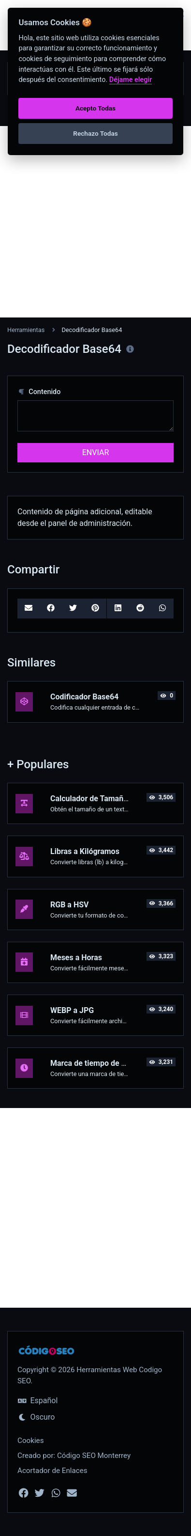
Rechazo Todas (95, 133)
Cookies (30, 1440)
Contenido (38, 392)
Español (38, 1400)
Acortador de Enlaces (52, 1470)
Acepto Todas (95, 108)
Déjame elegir (130, 80)
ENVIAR (95, 452)
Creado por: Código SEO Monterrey (74, 1455)
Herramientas (25, 329)
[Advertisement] (95, 221)
